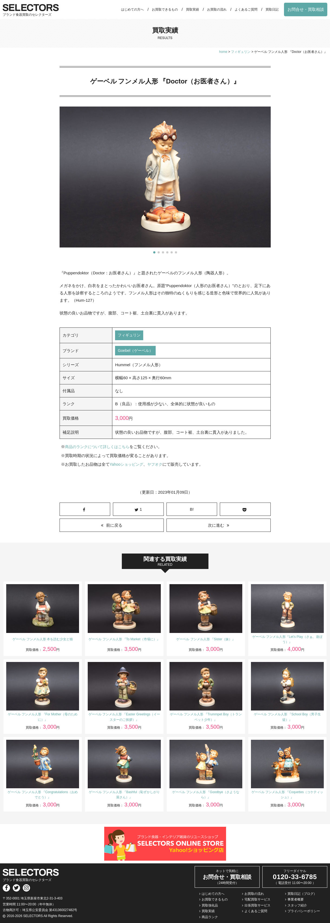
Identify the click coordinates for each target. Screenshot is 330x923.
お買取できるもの (165, 9)
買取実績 (192, 9)
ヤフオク (157, 464)
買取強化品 (210, 906)
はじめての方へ (132, 9)
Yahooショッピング (127, 464)
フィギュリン (130, 335)
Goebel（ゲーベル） (136, 351)
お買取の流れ (217, 9)
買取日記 (272, 9)
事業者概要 (295, 900)
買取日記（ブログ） (302, 894)
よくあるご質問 (246, 9)
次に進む (216, 525)
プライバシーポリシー (303, 911)
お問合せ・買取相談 (305, 9)
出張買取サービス (257, 906)
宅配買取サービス (257, 900)
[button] (154, 252)
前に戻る (114, 525)
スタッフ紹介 (297, 906)
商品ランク (210, 917)
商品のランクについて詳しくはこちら (99, 447)
